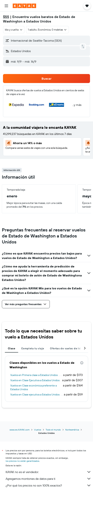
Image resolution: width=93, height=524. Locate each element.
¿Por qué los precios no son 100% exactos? (48, 485)
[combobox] (14, 29)
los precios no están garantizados (22, 461)
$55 (6, 17)
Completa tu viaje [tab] (32, 348)
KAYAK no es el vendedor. (48, 472)
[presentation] (81, 363)
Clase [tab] (11, 348)
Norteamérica (72, 429)
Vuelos (37, 429)
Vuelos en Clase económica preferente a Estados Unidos (33, 387)
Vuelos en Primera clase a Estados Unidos (34, 375)
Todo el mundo (53, 429)
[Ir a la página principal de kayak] (24, 6)
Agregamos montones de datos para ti (48, 478)
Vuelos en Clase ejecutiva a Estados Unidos (35, 394)
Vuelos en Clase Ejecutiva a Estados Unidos (35, 380)
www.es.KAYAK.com (20, 429)
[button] (6, 6)
